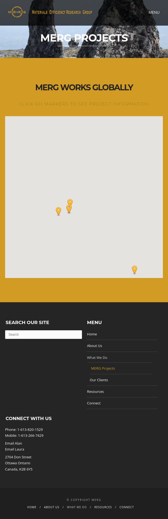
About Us (94, 345)
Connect (94, 403)
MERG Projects (103, 368)
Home (92, 334)
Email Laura (14, 449)
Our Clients (99, 379)
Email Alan (13, 443)
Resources (95, 391)
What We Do (97, 357)
